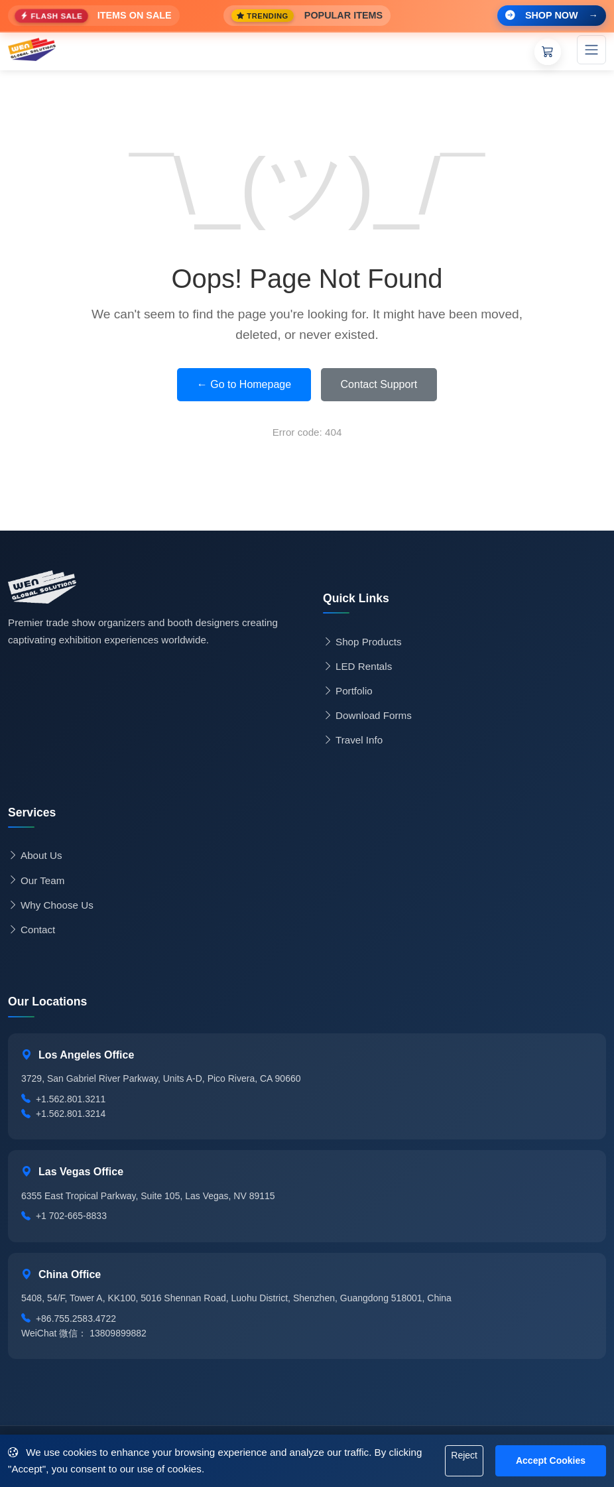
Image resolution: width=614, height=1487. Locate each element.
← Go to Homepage (244, 384)
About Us (35, 856)
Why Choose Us (50, 905)
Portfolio (348, 691)
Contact (31, 930)
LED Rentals (357, 667)
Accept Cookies (550, 1460)
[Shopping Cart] (547, 51)
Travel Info (353, 740)
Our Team (36, 881)
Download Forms (367, 716)
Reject (464, 1455)
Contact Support (379, 384)
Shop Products (362, 642)
